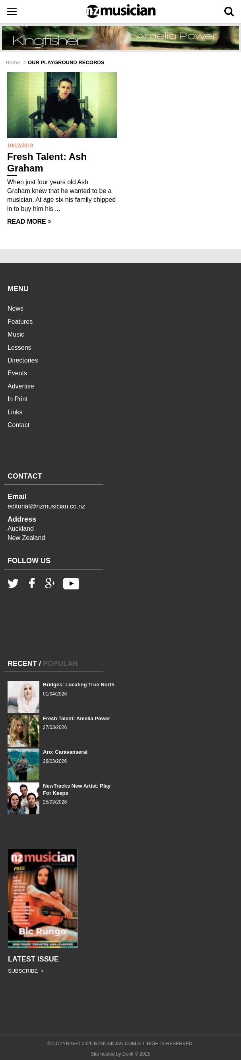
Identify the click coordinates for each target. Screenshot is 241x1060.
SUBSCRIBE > (26, 971)
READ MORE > (29, 221)
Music (16, 334)
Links (15, 412)
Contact (18, 425)
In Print (18, 399)
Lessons (19, 347)
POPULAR (60, 664)
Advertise (21, 386)
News (15, 308)
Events (17, 373)
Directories (23, 360)
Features (20, 321)
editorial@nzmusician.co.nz (46, 506)
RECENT (22, 664)
